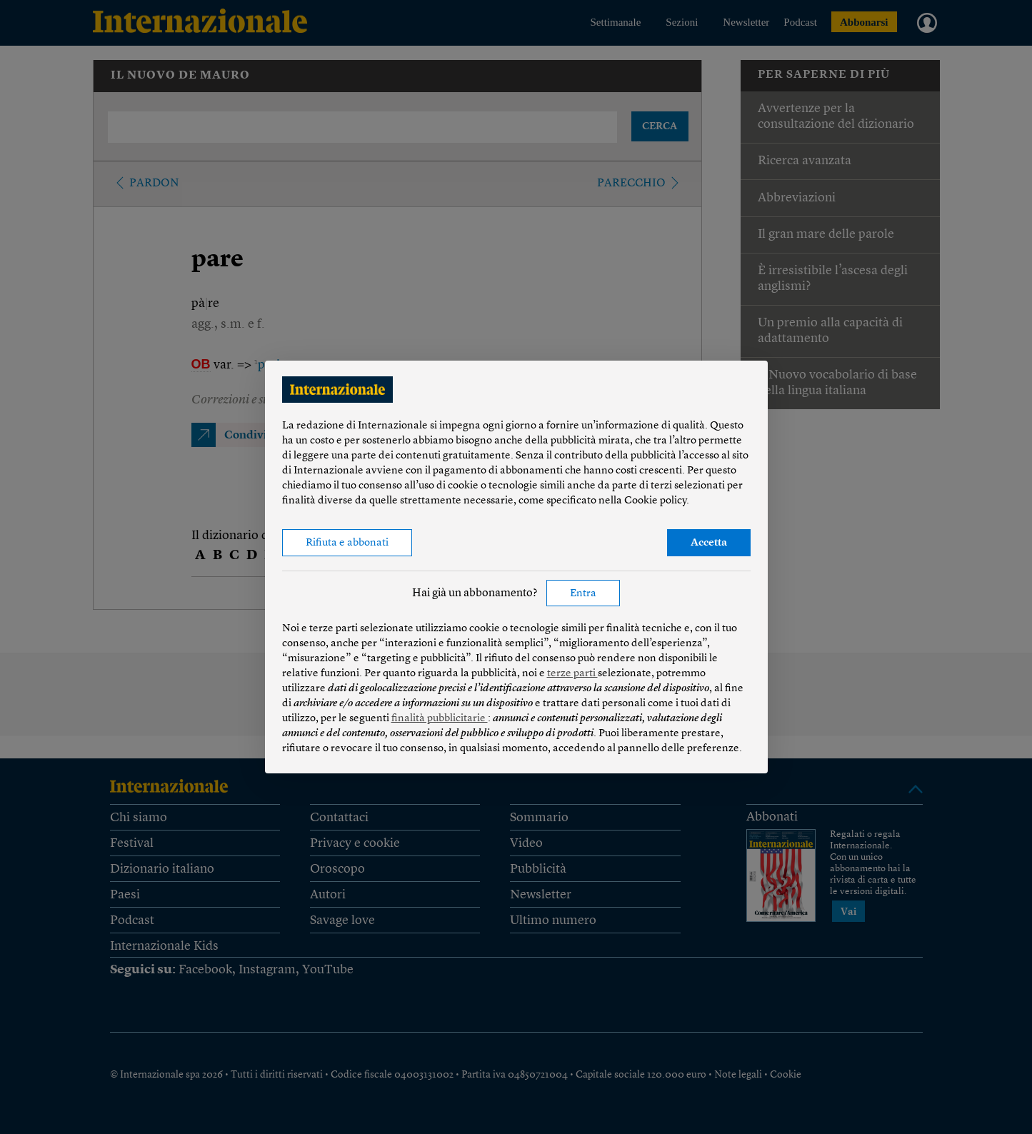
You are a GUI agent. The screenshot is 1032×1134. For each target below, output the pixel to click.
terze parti (572, 673)
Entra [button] (583, 593)
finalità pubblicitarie (439, 718)
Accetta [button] (709, 543)
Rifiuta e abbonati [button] (347, 543)
